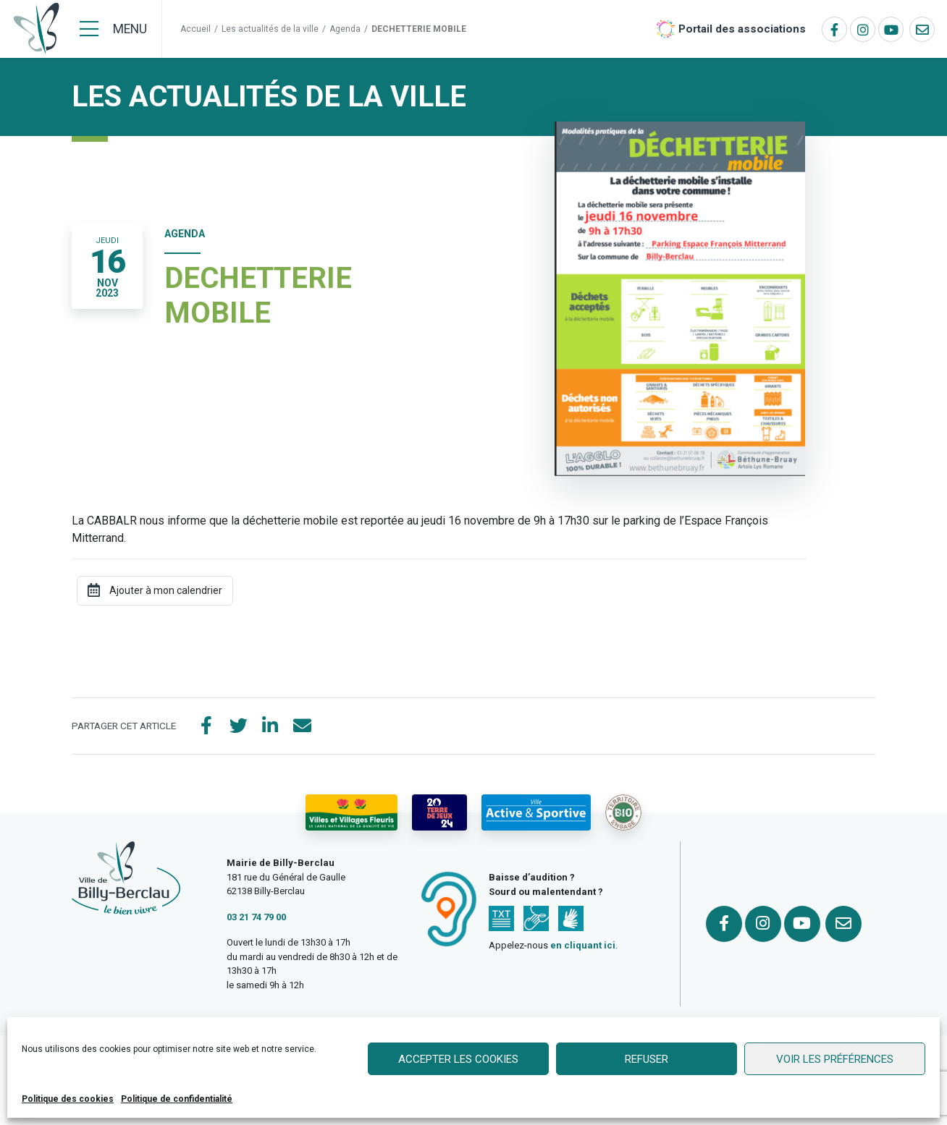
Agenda (345, 29)
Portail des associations (742, 28)
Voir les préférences (834, 1059)
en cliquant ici (582, 945)
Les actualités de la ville (270, 29)
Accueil (195, 29)
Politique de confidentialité (176, 1099)
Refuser (646, 1059)
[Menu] (113, 29)
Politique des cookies (68, 1099)
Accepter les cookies (458, 1059)
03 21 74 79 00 (256, 917)
